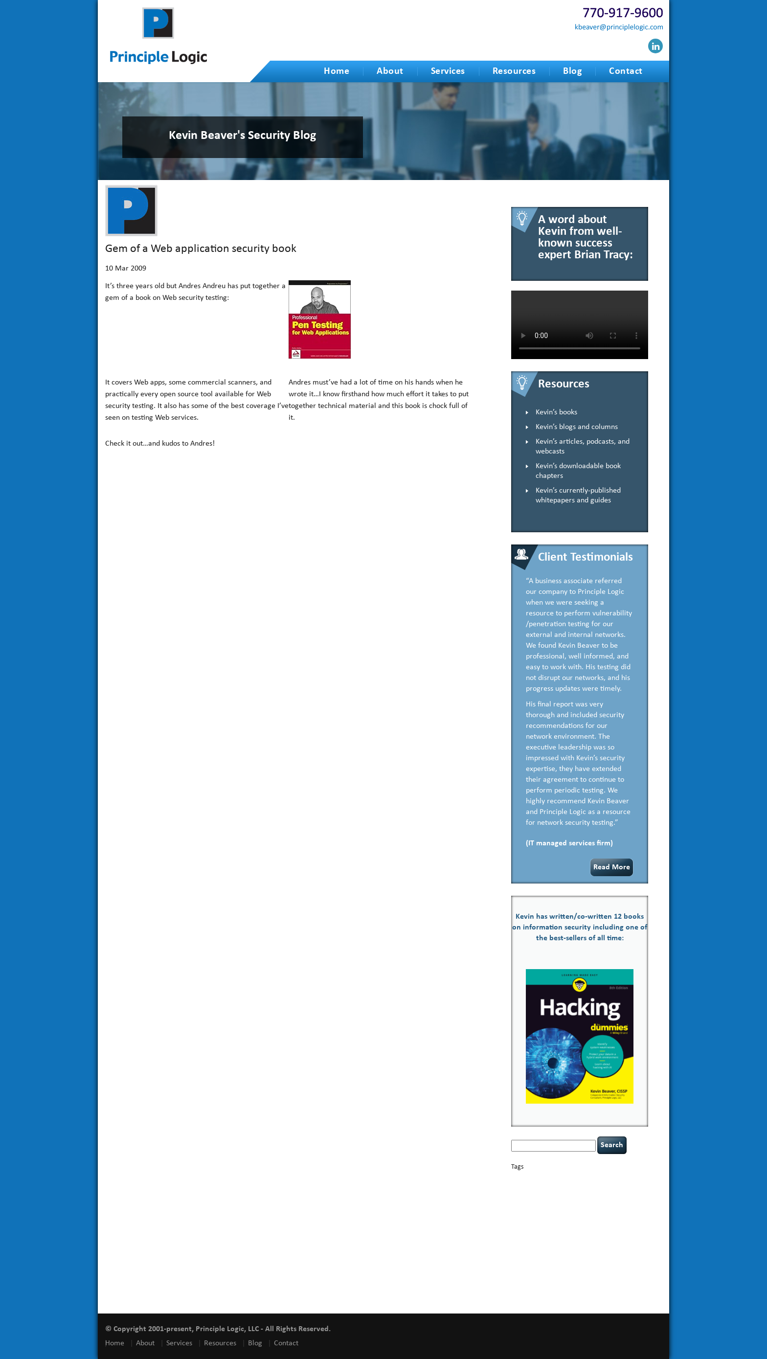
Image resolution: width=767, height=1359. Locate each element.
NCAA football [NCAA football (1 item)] (590, 1232)
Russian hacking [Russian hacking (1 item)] (570, 1247)
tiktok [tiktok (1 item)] (614, 1265)
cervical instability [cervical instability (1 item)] (579, 1188)
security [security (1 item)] (598, 1247)
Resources (514, 71)
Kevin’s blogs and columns (577, 427)
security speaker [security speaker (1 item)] (569, 1257)
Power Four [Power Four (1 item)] (621, 1239)
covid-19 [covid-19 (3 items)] (553, 1196)
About (390, 71)
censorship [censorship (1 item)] (546, 1188)
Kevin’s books (556, 412)
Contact (626, 71)
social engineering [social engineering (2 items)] (614, 1257)
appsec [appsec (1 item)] (526, 1180)
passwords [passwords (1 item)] (551, 1239)
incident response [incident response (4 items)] (582, 1222)
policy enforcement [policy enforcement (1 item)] (585, 1239)
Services (448, 71)
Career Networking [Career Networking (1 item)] (611, 1180)
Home (336, 71)
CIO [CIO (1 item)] (605, 1188)
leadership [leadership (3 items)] (556, 1231)
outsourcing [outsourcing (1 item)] (524, 1239)
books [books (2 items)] (580, 1179)
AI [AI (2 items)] (514, 1179)
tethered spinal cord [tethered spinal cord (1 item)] (584, 1265)
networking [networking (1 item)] (620, 1232)
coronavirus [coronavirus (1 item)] (524, 1197)
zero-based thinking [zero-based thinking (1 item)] (583, 1295)
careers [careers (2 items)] (521, 1188)
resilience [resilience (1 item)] (540, 1247)
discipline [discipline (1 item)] (550, 1204)
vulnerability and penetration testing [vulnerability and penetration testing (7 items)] (579, 1279)
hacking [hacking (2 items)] (609, 1204)
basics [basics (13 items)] (553, 1178)
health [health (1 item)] (601, 1213)
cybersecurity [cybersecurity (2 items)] (589, 1196)
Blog (572, 71)
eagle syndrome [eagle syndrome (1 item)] (579, 1204)
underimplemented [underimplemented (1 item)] (563, 1275)
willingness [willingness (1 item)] (548, 1295)
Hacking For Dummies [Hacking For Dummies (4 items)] (552, 1212)
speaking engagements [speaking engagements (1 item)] (535, 1265)
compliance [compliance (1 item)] (623, 1188)
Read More (611, 867)
